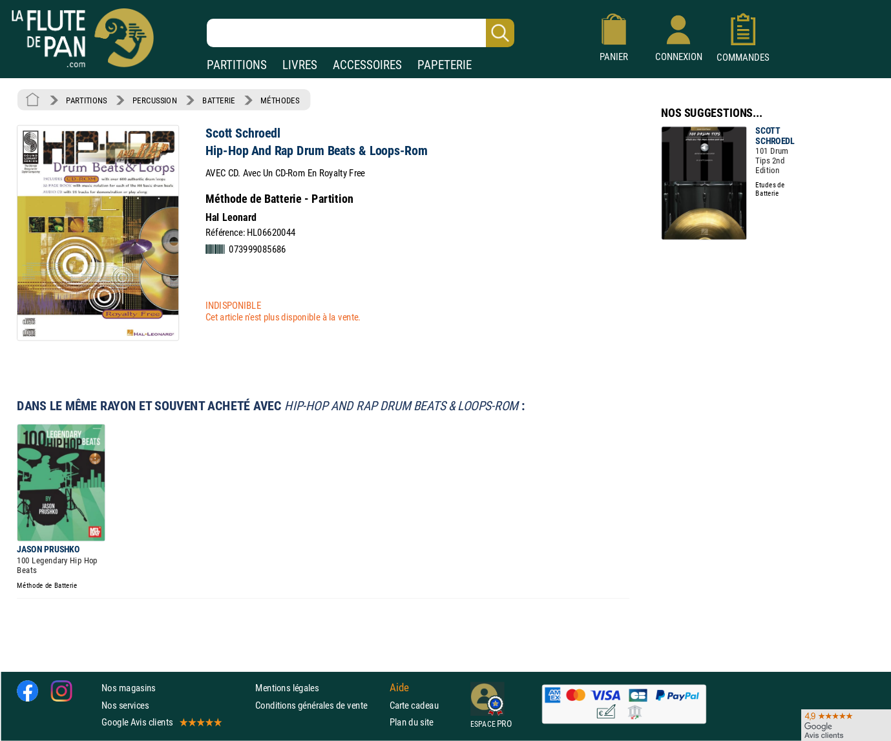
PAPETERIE (444, 64)
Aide (399, 688)
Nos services (125, 705)
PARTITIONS (237, 64)
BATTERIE (218, 100)
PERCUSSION (154, 100)
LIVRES (299, 64)
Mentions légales (287, 687)
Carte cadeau (414, 705)
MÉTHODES (279, 100)
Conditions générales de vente (319, 705)
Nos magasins (128, 687)
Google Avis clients (160, 721)
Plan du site (412, 721)
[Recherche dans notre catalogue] (360, 33)
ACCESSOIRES (367, 64)
